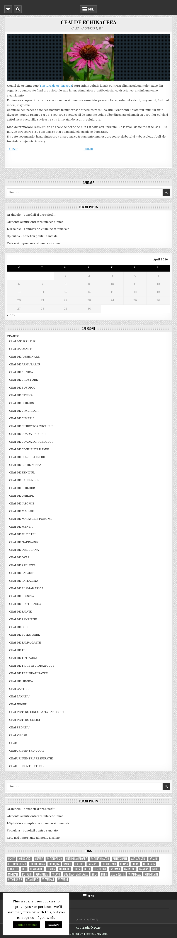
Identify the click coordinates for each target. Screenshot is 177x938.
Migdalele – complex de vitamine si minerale (38, 229)
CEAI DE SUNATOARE (24, 634)
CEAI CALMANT (20, 349)
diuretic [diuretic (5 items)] (13, 869)
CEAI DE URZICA (21, 681)
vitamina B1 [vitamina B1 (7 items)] (151, 874)
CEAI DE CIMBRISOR (23, 410)
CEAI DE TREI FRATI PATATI (28, 673)
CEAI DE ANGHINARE (24, 356)
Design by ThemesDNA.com (88, 933)
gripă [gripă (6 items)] (77, 869)
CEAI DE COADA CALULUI (27, 433)
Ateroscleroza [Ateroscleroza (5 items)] (17, 864)
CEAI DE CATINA (21, 395)
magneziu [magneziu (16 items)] (129, 869)
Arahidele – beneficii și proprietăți (31, 214)
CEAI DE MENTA (20, 526)
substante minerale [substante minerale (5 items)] (76, 874)
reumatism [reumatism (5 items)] (42, 874)
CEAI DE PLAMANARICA (26, 588)
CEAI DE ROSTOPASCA (25, 604)
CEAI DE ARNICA (21, 372)
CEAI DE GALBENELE (24, 480)
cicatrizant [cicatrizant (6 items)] (109, 864)
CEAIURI (13, 336)
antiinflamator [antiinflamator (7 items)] (100, 859)
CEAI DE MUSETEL (22, 534)
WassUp (94, 919)
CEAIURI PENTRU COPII (26, 750)
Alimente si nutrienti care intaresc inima (35, 222)
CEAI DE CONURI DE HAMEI (29, 449)
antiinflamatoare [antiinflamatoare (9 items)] (76, 859)
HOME (88, 149)
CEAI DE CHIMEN (21, 403)
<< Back (12, 149)
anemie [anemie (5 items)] (39, 859)
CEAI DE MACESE (21, 511)
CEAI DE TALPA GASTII (25, 642)
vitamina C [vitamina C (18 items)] (32, 880)
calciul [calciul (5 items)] (79, 864)
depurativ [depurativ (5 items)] (149, 864)
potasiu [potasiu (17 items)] (27, 874)
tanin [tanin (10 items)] (104, 874)
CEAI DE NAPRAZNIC (24, 542)
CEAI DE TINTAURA (23, 657)
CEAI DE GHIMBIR (22, 488)
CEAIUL (14, 743)
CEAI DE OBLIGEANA (24, 549)
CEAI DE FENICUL (22, 472)
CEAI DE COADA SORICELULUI (31, 441)
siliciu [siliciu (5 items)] (56, 874)
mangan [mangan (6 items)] (143, 869)
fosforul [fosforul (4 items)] (64, 869)
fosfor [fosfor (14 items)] (51, 869)
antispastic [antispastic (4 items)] (138, 859)
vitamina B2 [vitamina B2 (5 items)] (15, 880)
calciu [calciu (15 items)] (67, 864)
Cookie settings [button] (26, 924)
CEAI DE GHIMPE (21, 495)
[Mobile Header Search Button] (18, 9)
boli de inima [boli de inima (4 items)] (37, 864)
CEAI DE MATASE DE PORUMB (30, 518)
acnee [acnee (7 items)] (11, 859)
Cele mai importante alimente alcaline (33, 243)
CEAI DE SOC (18, 627)
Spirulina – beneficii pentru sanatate (32, 236)
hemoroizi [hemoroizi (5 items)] (100, 869)
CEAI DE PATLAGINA (23, 580)
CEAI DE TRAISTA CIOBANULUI (31, 665)
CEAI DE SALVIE (20, 611)
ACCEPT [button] (54, 924)
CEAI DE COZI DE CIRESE (27, 457)
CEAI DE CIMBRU (21, 418)
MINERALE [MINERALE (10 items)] (13, 874)
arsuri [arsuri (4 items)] (154, 859)
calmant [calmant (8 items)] (93, 864)
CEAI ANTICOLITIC (22, 341)
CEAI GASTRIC (19, 688)
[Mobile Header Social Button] (8, 9)
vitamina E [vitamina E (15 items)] (48, 880)
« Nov (11, 315)
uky (77, 28)
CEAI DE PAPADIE (21, 573)
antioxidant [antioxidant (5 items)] (120, 859)
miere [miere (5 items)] (155, 869)
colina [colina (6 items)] (124, 864)
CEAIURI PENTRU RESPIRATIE (31, 758)
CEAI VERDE (18, 735)
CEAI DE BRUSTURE (23, 379)
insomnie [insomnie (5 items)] (115, 869)
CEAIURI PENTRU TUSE (26, 766)
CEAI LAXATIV (19, 696)
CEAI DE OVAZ (19, 557)
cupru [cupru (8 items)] (135, 864)
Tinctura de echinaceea (55, 85)
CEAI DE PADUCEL (22, 565)
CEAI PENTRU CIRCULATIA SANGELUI (36, 712)
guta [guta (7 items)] (87, 869)
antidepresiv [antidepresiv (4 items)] (54, 859)
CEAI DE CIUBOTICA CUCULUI (31, 426)
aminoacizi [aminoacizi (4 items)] (25, 859)
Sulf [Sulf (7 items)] (94, 874)
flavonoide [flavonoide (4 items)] (36, 869)
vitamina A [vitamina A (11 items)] (134, 874)
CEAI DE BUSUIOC (22, 387)
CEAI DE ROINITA (21, 596)
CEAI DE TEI (18, 650)
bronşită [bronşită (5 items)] (54, 864)
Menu (91, 9)
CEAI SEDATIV (19, 727)
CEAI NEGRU (18, 704)
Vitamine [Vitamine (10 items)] (63, 880)
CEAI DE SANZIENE (23, 619)
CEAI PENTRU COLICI (24, 719)
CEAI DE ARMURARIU (24, 364)
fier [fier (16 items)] (24, 869)
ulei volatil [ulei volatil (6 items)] (117, 874)
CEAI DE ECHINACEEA (88, 22)
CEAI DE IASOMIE (21, 503)
